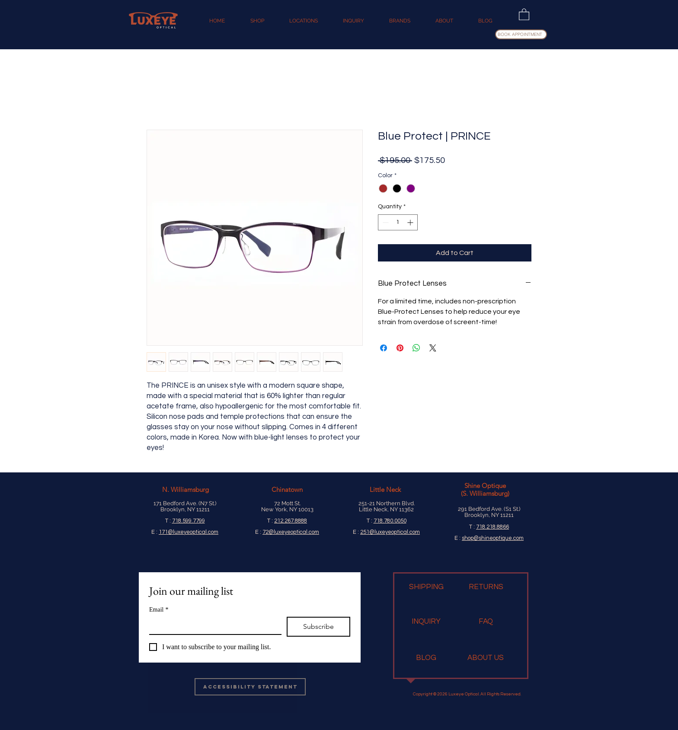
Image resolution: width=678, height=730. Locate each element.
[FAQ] (485, 622)
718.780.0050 (390, 521)
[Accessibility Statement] (250, 686)
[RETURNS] (486, 587)
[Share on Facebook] (383, 348)
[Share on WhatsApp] (416, 348)
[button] (524, 14)
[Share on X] (433, 348)
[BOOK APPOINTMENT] (521, 34)
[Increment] (411, 222)
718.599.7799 (188, 521)
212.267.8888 (290, 521)
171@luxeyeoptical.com (188, 532)
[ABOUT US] (486, 658)
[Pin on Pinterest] (400, 348)
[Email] (212, 625)
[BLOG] (426, 658)
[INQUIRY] (426, 622)
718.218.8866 (492, 527)
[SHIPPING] (426, 587)
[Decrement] (384, 222)
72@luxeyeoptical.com (290, 532)
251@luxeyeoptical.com (390, 532)
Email (158, 609)
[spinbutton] (398, 222)
